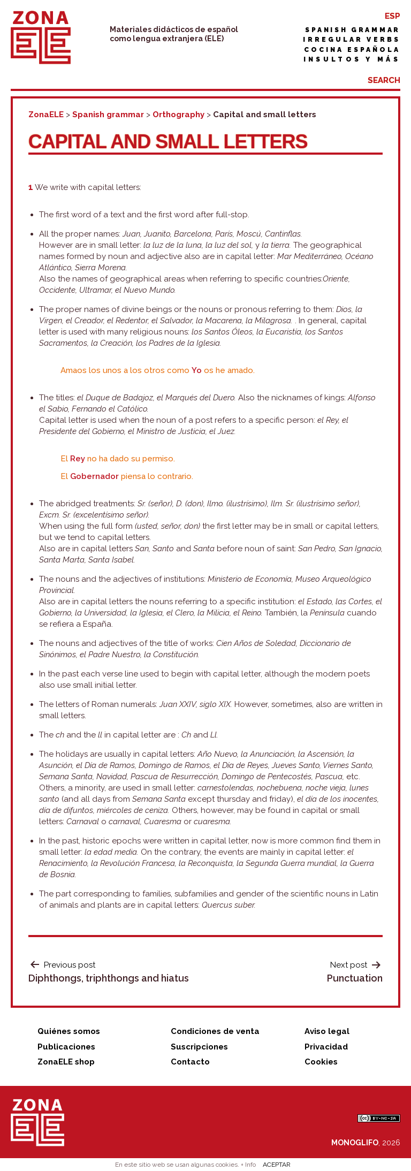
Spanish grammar (352, 30)
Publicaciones (66, 1047)
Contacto (190, 1062)
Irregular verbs (351, 39)
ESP (392, 16)
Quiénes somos (68, 1031)
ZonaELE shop (66, 1062)
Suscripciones (199, 1047)
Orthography (178, 114)
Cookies (321, 1062)
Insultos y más (351, 59)
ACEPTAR (277, 1164)
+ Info (248, 1164)
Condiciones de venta (215, 1031)
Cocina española (352, 50)
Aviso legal (327, 1031)
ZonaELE (46, 114)
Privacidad (326, 1047)
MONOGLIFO (354, 1142)
